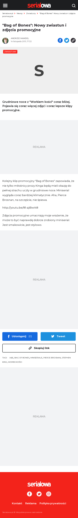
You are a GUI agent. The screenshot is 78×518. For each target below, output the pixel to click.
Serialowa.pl (7, 13)
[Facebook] (29, 494)
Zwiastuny (31, 13)
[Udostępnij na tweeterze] (66, 40)
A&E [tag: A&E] (11, 357)
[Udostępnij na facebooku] (60, 40)
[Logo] (39, 484)
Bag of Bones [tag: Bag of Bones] (21, 357)
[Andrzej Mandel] (24, 38)
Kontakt (17, 503)
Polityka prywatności (53, 503)
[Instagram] (48, 494)
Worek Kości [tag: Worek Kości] (15, 362)
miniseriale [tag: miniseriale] (36, 357)
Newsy (20, 13)
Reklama (30, 503)
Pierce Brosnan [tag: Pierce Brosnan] (52, 357)
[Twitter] (39, 494)
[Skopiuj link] (73, 40)
